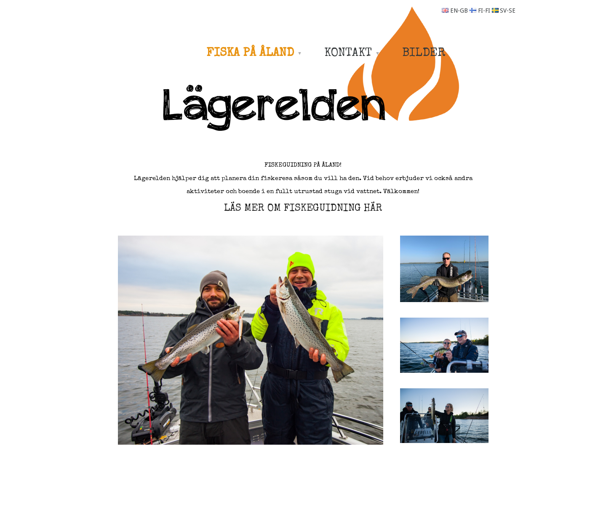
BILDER (424, 53)
